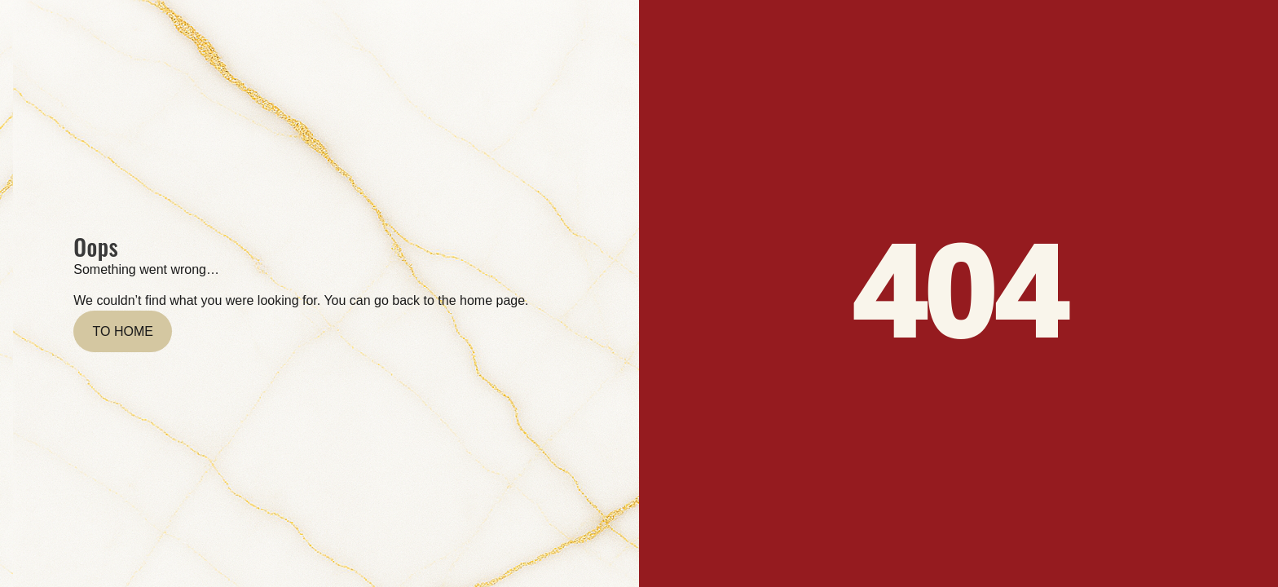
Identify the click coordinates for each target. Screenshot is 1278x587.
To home (123, 331)
